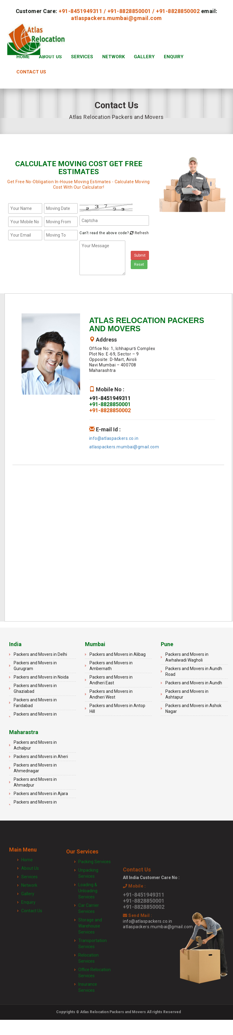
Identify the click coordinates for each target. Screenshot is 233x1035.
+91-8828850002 (178, 11)
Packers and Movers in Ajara (41, 793)
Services (82, 56)
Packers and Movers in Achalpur (35, 745)
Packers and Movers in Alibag (117, 654)
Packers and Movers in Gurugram (35, 665)
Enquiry (174, 56)
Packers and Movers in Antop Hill (117, 708)
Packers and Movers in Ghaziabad (35, 688)
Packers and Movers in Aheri (41, 756)
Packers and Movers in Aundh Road (193, 671)
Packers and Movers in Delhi (40, 654)
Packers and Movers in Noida (41, 677)
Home (23, 56)
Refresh (139, 233)
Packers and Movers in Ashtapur (186, 694)
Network (113, 56)
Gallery (144, 56)
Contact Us (31, 72)
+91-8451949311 (80, 11)
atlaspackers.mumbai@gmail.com (116, 18)
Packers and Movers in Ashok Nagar (193, 708)
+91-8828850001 (129, 11)
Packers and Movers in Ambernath (111, 665)
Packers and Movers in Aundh (193, 682)
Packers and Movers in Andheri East (111, 680)
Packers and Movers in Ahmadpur (35, 782)
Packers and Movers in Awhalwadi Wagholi (186, 657)
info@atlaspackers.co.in (114, 438)
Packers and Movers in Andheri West (111, 694)
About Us (50, 56)
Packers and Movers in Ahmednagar (35, 768)
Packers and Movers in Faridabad (35, 702)
